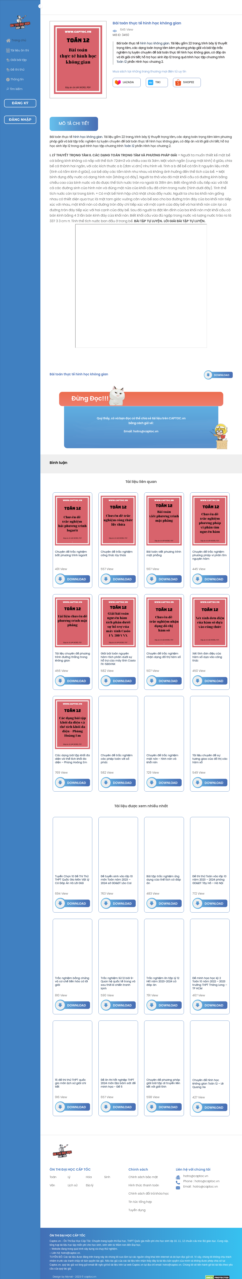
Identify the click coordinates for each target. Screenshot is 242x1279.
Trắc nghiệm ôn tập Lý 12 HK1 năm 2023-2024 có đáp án (162, 982)
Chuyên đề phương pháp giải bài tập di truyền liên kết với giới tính (163, 1083)
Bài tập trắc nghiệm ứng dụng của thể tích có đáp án (163, 880)
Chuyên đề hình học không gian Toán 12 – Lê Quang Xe (207, 1084)
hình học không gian (154, 43)
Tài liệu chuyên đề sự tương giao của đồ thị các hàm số (209, 759)
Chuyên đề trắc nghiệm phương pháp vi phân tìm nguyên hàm (209, 555)
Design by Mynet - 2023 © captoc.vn (74, 1276)
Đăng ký (20, 103)
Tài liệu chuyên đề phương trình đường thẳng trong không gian (72, 657)
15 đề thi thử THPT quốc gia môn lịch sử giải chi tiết (70, 1083)
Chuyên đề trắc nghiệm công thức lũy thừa (116, 554)
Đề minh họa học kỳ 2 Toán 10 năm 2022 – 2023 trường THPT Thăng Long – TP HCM (209, 983)
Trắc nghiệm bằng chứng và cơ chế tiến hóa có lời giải (72, 982)
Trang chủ (16, 40)
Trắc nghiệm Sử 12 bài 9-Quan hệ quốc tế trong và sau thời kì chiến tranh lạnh (118, 983)
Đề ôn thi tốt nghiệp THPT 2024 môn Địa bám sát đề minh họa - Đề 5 (118, 1083)
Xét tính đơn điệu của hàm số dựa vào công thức (207, 657)
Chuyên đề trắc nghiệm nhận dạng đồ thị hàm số (163, 655)
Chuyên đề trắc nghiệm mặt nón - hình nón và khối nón (162, 759)
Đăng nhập (20, 120)
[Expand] (40, 6)
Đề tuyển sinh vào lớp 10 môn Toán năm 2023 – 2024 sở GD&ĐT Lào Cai (117, 880)
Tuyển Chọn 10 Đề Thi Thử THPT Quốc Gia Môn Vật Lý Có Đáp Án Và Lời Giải (72, 880)
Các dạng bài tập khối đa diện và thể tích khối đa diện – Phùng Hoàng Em (72, 759)
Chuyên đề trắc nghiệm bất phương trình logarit (71, 554)
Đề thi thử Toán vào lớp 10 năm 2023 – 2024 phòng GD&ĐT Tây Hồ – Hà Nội (209, 880)
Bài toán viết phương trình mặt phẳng (163, 554)
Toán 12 (122, 62)
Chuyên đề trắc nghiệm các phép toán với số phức (116, 759)
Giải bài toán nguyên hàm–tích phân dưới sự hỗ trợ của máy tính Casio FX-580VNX (118, 659)
